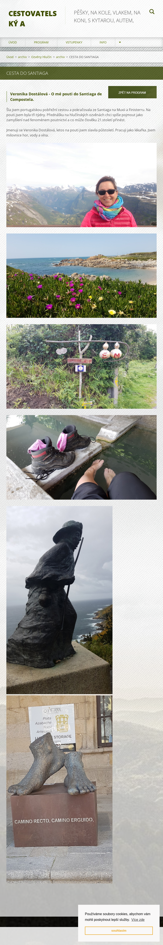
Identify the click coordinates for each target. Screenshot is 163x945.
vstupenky (74, 42)
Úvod (12, 42)
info (103, 42)
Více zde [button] (138, 919)
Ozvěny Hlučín (41, 57)
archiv (22, 57)
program (41, 42)
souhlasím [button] (118, 930)
